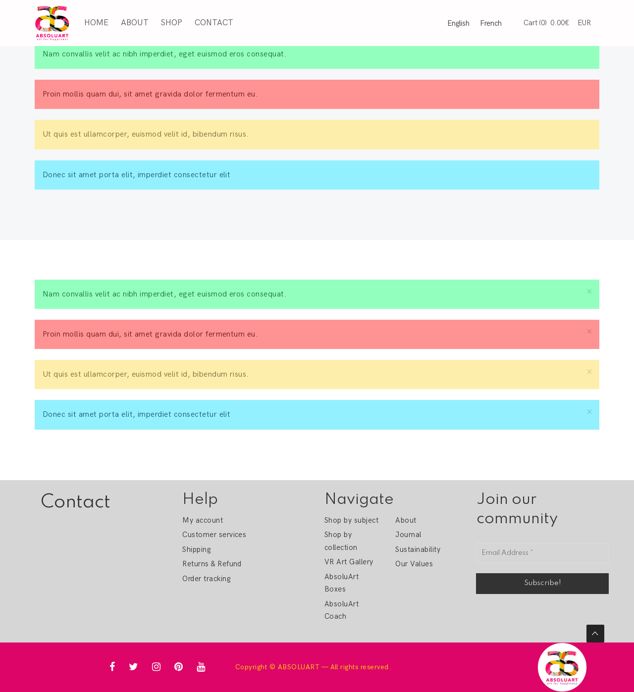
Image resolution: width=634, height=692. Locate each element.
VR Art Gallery (348, 561)
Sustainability (417, 549)
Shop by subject (351, 520)
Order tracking (206, 578)
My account (202, 520)
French (491, 23)
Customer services (214, 534)
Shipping (196, 549)
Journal (408, 534)
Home (96, 23)
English (458, 23)
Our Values (414, 563)
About (134, 23)
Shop (171, 23)
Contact (213, 23)
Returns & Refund (212, 563)
